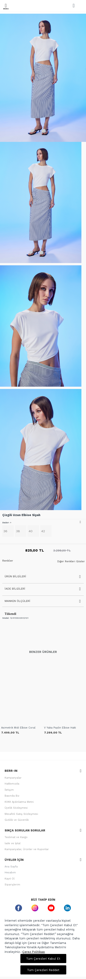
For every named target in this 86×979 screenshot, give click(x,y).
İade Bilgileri (15, 588)
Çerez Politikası (33, 951)
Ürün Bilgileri (15, 576)
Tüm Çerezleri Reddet (43, 970)
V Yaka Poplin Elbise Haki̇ (60, 727)
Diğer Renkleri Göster (71, 561)
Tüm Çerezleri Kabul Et (43, 958)
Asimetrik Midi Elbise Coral (18, 727)
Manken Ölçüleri (17, 601)
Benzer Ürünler (43, 652)
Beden (5, 522)
